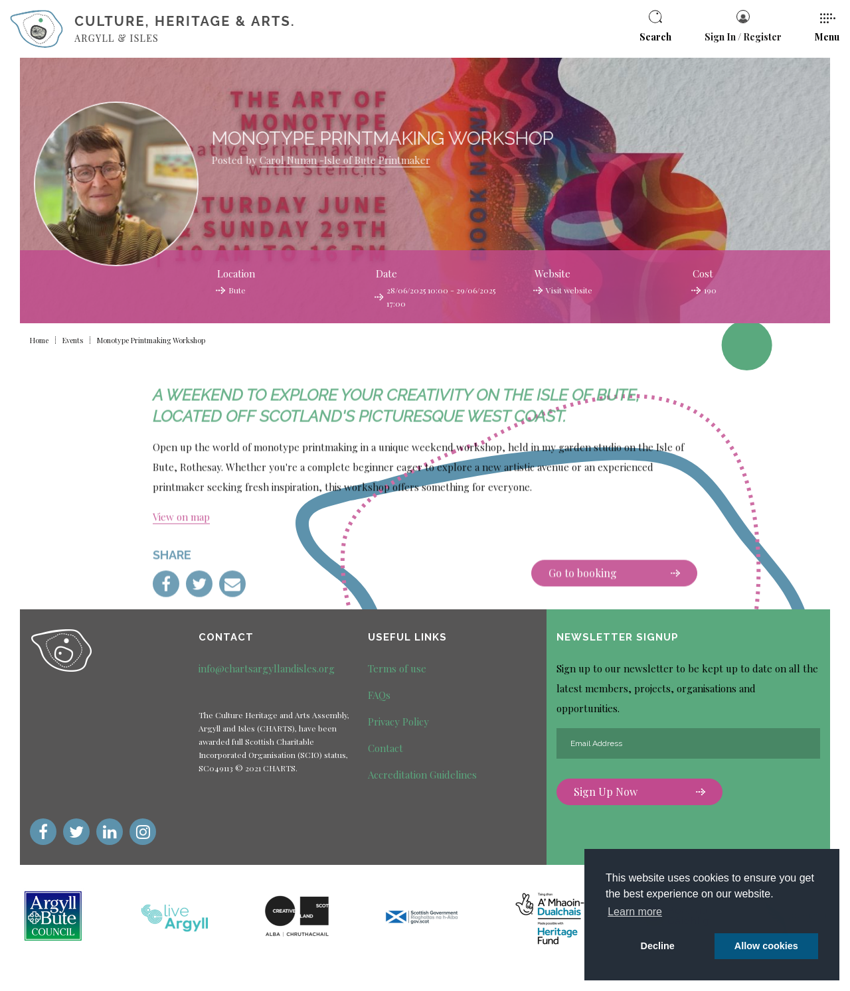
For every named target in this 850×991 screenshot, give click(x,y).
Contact (385, 748)
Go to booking (614, 628)
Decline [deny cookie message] (658, 946)
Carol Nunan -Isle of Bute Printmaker (289, 160)
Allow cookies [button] (766, 946)
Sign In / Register (743, 26)
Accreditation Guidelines (422, 774)
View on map (181, 572)
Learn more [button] (635, 911)
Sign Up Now (639, 792)
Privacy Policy (398, 721)
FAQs (379, 695)
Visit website (569, 290)
